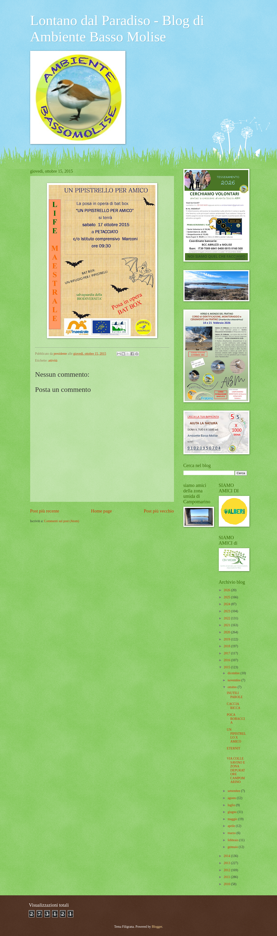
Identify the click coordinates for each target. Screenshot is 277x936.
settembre (234, 791)
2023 (227, 611)
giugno (232, 812)
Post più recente (44, 510)
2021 (227, 625)
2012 (227, 870)
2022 (227, 618)
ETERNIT (233, 748)
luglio (231, 805)
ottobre (232, 687)
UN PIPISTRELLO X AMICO (236, 735)
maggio (232, 819)
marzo (231, 833)
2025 (227, 597)
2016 (227, 660)
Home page (101, 510)
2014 (227, 856)
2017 (227, 653)
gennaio (233, 847)
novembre (234, 680)
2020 (227, 632)
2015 (227, 667)
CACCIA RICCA (233, 706)
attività (52, 360)
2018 (227, 646)
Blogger (157, 926)
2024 (227, 604)
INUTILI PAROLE (235, 695)
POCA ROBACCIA (236, 718)
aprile (231, 826)
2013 (227, 863)
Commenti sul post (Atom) (61, 521)
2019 (227, 639)
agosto (232, 798)
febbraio (233, 840)
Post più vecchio (159, 510)
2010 (227, 884)
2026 (227, 590)
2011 (227, 877)
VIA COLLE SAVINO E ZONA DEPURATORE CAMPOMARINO (236, 770)
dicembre (233, 673)
